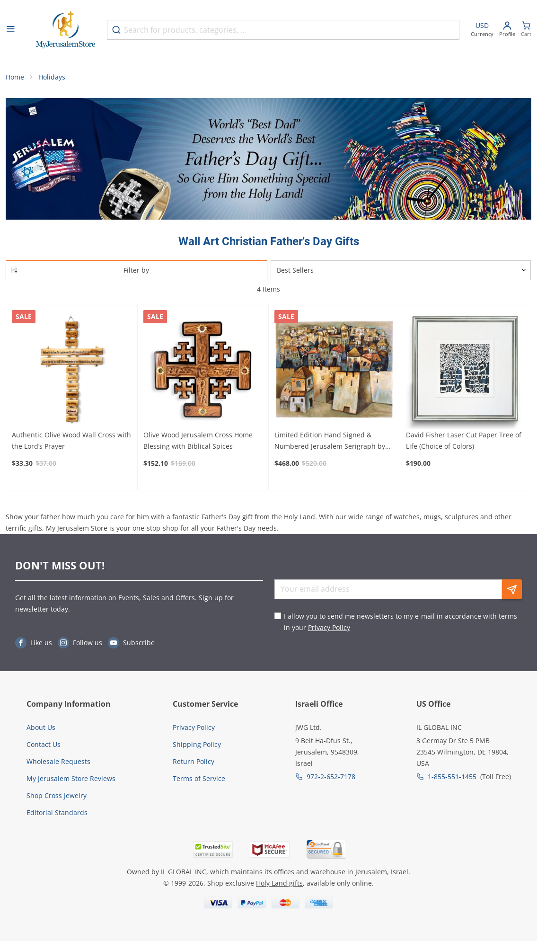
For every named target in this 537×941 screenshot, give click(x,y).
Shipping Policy (197, 744)
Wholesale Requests (58, 761)
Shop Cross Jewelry (56, 795)
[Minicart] (526, 30)
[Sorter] (401, 270)
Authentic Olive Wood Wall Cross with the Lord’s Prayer (71, 440)
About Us (40, 727)
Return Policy (193, 761)
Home (15, 76)
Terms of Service (199, 778)
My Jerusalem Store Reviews (70, 778)
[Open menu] (10, 30)
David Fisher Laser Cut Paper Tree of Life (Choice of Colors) (463, 440)
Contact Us (43, 744)
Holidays (51, 76)
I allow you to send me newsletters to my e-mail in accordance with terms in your (400, 622)
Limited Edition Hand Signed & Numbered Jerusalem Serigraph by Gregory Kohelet (329, 441)
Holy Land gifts (279, 883)
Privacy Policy (329, 627)
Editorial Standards (57, 812)
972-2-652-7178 (331, 776)
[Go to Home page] (66, 30)
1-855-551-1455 (452, 776)
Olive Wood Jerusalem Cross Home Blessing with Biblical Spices (198, 440)
